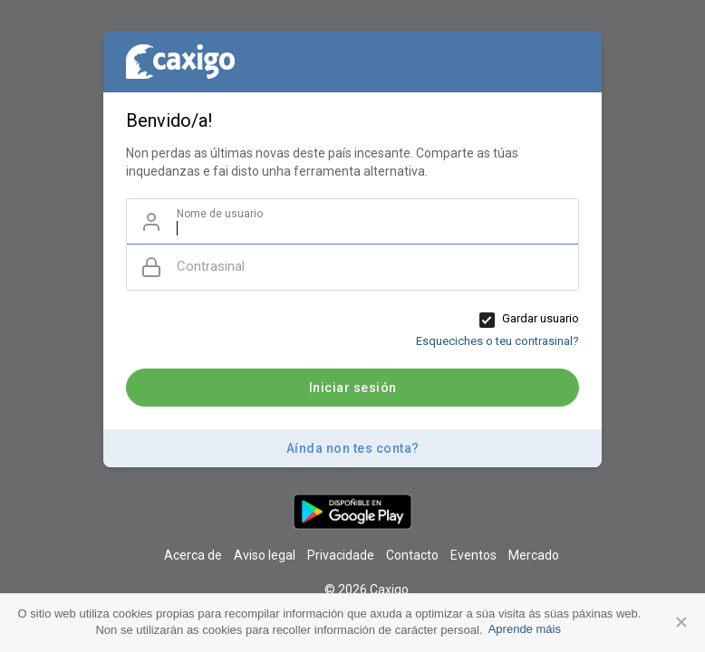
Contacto (412, 555)
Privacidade (340, 555)
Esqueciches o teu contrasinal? (497, 341)
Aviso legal (264, 555)
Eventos (473, 555)
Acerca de (193, 555)
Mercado (533, 555)
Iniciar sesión (353, 387)
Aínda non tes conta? (353, 448)
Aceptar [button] (682, 623)
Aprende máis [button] (524, 629)
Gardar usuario (540, 318)
